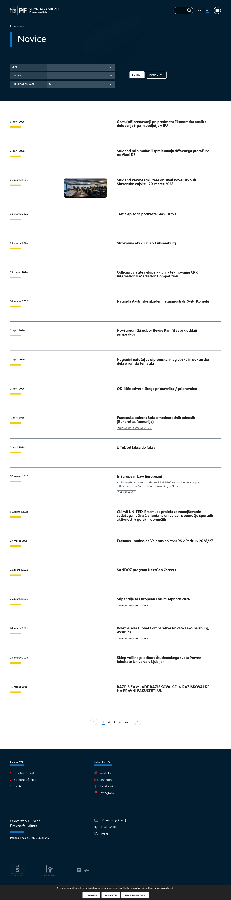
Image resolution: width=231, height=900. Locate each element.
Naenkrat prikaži (23, 84)
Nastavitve (91, 895)
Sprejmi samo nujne (135, 895)
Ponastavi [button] (156, 75)
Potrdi (137, 75)
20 (126, 722)
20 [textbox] (49, 84)
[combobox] (81, 67)
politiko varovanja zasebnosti (159, 888)
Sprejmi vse (111, 895)
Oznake (16, 76)
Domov (13, 26)
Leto (15, 67)
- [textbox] (49, 67)
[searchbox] (49, 75)
